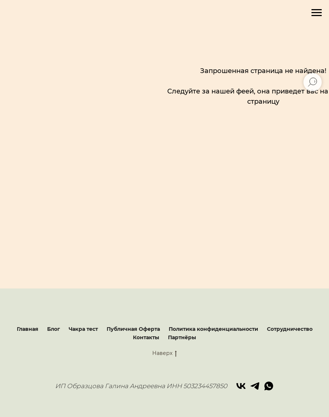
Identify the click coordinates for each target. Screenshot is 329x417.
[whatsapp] (268, 385)
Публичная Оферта (133, 329)
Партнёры (182, 337)
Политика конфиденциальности (213, 329)
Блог (53, 329)
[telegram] (254, 385)
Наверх (164, 353)
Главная (27, 329)
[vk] (241, 385)
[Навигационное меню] (316, 12)
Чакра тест (83, 329)
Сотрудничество (290, 329)
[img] (262, 184)
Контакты (146, 337)
